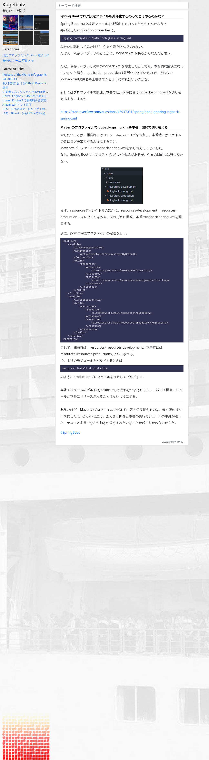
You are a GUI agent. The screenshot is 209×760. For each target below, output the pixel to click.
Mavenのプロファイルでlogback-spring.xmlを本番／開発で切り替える (114, 127)
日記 (5, 55)
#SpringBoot (70, 439)
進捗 (5, 87)
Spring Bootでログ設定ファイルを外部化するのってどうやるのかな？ (112, 16)
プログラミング (19, 55)
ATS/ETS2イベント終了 (17, 104)
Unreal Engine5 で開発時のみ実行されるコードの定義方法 (40, 100)
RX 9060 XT (9, 79)
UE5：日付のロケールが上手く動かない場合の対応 (35, 109)
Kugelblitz (13, 4)
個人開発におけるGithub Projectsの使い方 (29, 83)
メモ (31, 60)
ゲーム (16, 60)
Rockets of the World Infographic (24, 74)
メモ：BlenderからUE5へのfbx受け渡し (28, 113)
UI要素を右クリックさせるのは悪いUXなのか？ (32, 92)
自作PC (7, 60)
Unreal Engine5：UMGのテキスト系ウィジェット (34, 96)
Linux (33, 55)
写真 (25, 60)
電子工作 (43, 55)
